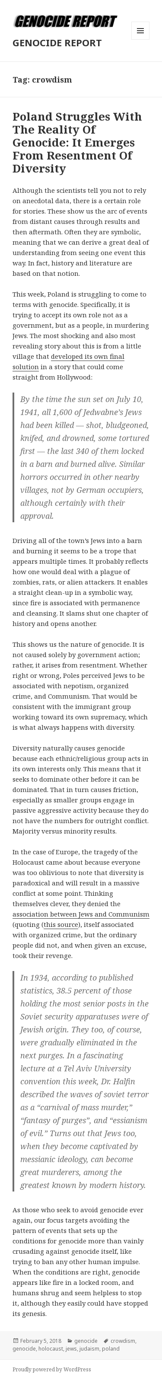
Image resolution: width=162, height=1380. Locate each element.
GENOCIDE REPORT (57, 42)
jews (71, 1348)
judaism (89, 1348)
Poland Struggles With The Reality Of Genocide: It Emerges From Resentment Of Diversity (77, 142)
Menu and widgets (140, 39)
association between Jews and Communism (81, 914)
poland (111, 1348)
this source (61, 924)
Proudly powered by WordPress (52, 1369)
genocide (86, 1341)
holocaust (50, 1348)
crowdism (123, 1341)
